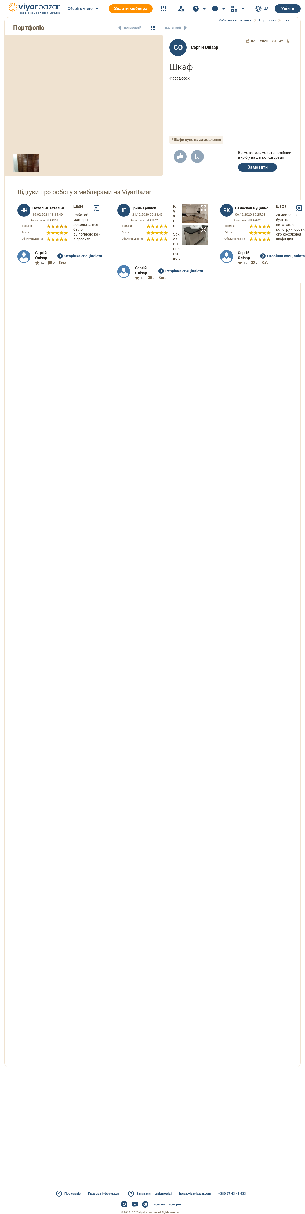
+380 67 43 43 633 (232, 1193)
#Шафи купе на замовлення (196, 140)
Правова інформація (103, 1193)
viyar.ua (159, 1204)
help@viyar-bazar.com (195, 1193)
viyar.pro (175, 1204)
